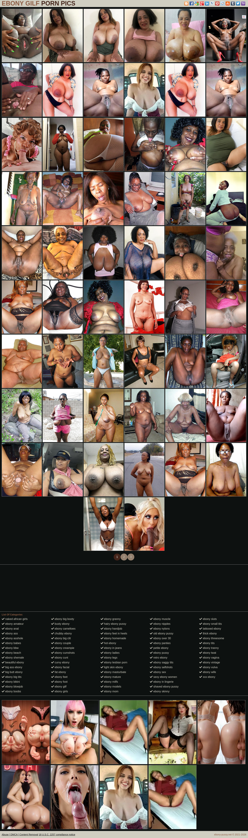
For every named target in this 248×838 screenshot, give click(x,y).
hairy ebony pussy (113, 623)
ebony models (111, 686)
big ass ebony (12, 667)
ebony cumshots (63, 652)
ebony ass (10, 633)
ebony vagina (209, 657)
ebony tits (207, 643)
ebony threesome (211, 638)
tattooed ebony (210, 628)
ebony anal (10, 628)
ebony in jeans (111, 647)
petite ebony (159, 647)
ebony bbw (10, 647)
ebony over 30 (160, 638)
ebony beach (11, 652)
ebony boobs (11, 691)
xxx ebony (207, 676)
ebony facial (60, 667)
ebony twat (207, 652)
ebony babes (11, 643)
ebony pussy (159, 652)
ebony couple (61, 643)
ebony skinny (159, 691)
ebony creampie (62, 647)
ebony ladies (110, 652)
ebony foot (59, 681)
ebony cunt (59, 657)
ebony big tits (12, 676)
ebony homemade (113, 638)
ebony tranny (209, 647)
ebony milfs (109, 681)
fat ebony (58, 672)
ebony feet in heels (114, 633)
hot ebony (108, 643)
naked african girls (15, 619)
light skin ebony (112, 667)
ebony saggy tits (161, 662)
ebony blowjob (12, 686)
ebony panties (160, 643)
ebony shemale (13, 657)
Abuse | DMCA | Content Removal (20, 834)
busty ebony (60, 623)
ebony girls (59, 691)
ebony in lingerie (161, 681)
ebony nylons (160, 628)
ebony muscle (160, 619)
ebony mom (109, 691)
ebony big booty (62, 619)
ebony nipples (160, 623)
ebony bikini (11, 681)
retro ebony (158, 657)
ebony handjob (111, 628)
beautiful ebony (13, 662)
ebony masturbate (113, 672)
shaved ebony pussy (164, 686)
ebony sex (158, 672)
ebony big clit (61, 638)
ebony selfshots (161, 667)
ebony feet (59, 676)
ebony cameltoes (63, 628)
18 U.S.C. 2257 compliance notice (57, 834)
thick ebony (208, 633)
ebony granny (111, 619)
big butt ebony (12, 672)
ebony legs (109, 657)
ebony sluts (208, 619)
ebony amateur (13, 623)
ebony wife (207, 672)
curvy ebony (60, 662)
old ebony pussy (161, 633)
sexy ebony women (163, 676)
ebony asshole (12, 638)
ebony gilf (58, 686)
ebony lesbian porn (114, 662)
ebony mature (111, 676)
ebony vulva (208, 667)
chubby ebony (61, 633)
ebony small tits (210, 623)
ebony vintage (209, 662)
